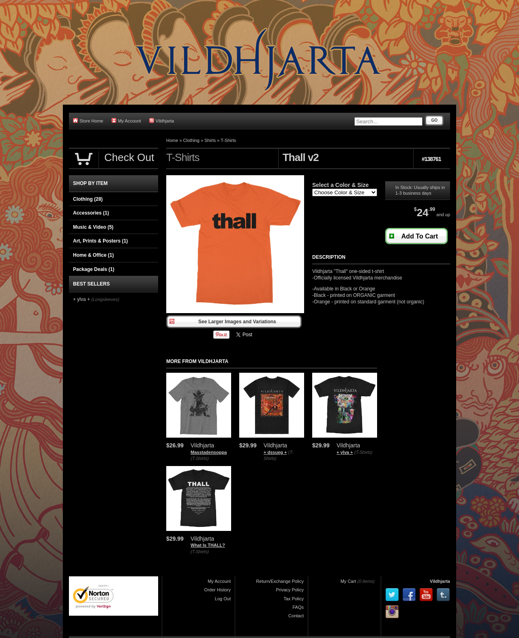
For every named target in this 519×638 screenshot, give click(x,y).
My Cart (348, 581)
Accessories (91, 213)
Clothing (191, 140)
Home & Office (93, 255)
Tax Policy (293, 598)
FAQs (298, 607)
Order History (217, 589)
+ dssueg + (275, 452)
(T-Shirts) (200, 458)
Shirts (210, 140)
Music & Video (93, 227)
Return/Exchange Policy (280, 581)
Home (172, 140)
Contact (296, 615)
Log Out (223, 598)
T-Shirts (228, 140)
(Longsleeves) (105, 299)
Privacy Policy (290, 589)
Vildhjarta (161, 120)
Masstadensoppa (209, 452)
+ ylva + (345, 452)
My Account (126, 120)
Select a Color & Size (340, 185)
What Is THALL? (208, 545)
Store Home (88, 120)
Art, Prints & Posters (100, 241)
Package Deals (93, 269)
